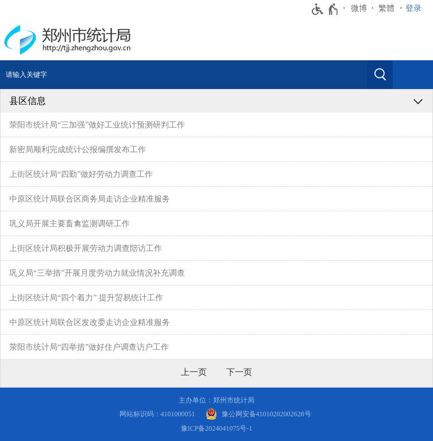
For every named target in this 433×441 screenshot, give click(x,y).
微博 (359, 8)
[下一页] (239, 372)
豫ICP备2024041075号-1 (217, 428)
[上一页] (193, 372)
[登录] (416, 8)
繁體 (386, 8)
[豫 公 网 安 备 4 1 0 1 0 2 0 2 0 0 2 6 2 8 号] (258, 414)
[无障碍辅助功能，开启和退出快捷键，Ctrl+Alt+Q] (325, 9)
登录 (413, 8)
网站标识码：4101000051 (157, 414)
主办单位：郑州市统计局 (216, 400)
